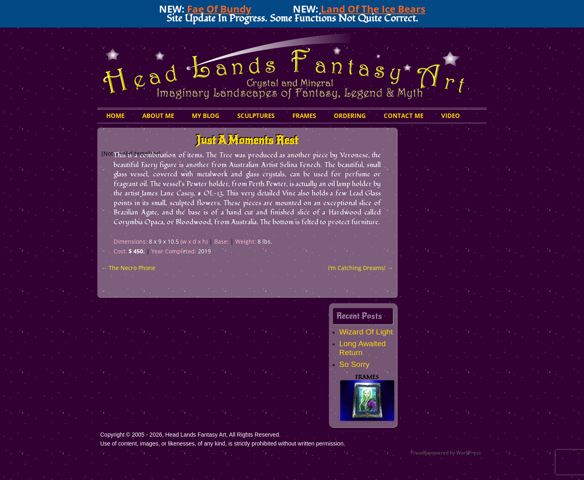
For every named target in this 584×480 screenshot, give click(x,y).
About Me (158, 115)
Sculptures (256, 115)
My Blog (205, 115)
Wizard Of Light (366, 332)
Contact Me (403, 115)
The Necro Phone (128, 268)
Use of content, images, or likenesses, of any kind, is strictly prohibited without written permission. (222, 443)
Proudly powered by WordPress (445, 452)
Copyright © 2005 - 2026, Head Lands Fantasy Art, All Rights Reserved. (190, 434)
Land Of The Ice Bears (373, 8)
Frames (304, 115)
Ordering (350, 115)
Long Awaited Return (362, 348)
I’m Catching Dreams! (360, 268)
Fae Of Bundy (219, 8)
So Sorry (354, 364)
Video (450, 115)
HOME (115, 115)
